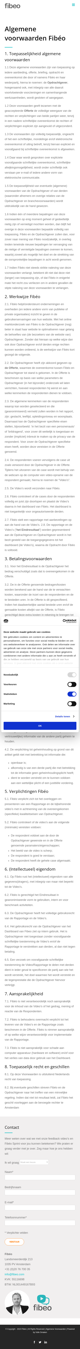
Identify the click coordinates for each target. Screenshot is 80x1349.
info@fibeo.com (14, 1274)
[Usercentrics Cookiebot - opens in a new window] (62, 621)
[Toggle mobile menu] (73, 4)
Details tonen (62, 716)
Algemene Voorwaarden (56, 1329)
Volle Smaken (41, 1332)
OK (40, 725)
